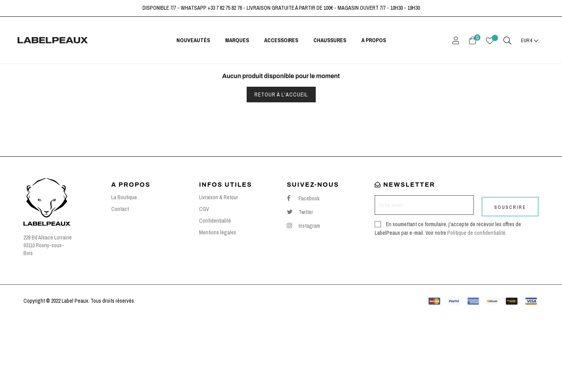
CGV (204, 273)
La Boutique (124, 261)
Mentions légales (217, 296)
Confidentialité (215, 284)
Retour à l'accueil (281, 158)
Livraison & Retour (218, 261)
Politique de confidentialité (476, 293)
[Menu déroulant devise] (530, 40)
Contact (120, 273)
